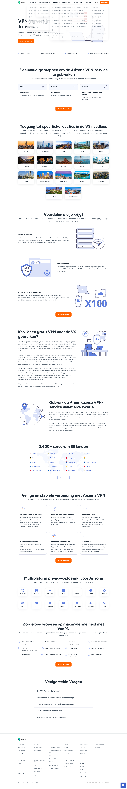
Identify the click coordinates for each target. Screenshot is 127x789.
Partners (97, 747)
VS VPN (82, 766)
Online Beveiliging (68, 754)
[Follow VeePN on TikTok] (28, 782)
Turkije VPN (83, 776)
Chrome (20, 763)
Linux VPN (20, 754)
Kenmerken (56, 2)
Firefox (20, 766)
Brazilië (51, 454)
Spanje (69, 466)
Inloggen (88, 2)
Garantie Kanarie (53, 765)
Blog (35, 775)
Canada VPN (83, 773)
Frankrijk (52, 458)
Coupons (36, 765)
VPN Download (37, 750)
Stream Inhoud (68, 747)
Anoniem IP (67, 757)
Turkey (87, 466)
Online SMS (83, 757)
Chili (86, 454)
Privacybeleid (52, 758)
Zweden (87, 470)
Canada (69, 454)
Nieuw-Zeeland (90, 462)
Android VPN (21, 760)
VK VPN (82, 769)
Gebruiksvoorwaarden (55, 762)
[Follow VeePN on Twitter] (23, 782)
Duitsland (34, 458)
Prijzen (76, 2)
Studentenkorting (38, 768)
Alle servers (63, 478)
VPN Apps (32, 2)
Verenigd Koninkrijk (37, 470)
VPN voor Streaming (69, 766)
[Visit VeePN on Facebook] (18, 782)
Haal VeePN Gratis (26, 41)
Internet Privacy (68, 750)
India (86, 458)
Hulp (81, 2)
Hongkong (70, 458)
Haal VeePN (104, 2)
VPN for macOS (22, 750)
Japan (51, 462)
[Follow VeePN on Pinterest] (37, 782)
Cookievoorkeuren (54, 768)
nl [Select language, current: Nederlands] (95, 2)
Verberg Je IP (83, 750)
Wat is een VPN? (67, 2)
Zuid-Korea (70, 470)
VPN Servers (37, 771)
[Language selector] (95, 2)
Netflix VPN (67, 770)
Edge (19, 770)
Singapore (52, 466)
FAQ (50, 755)
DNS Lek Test (83, 754)
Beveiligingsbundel (44, 2)
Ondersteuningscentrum (55, 747)
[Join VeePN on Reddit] (32, 782)
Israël (33, 462)
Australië (34, 454)
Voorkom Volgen (68, 763)
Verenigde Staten (54, 470)
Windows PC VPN (22, 747)
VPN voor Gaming (69, 760)
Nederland (70, 462)
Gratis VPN (21, 773)
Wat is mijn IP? (83, 747)
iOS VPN (20, 757)
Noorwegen (35, 466)
